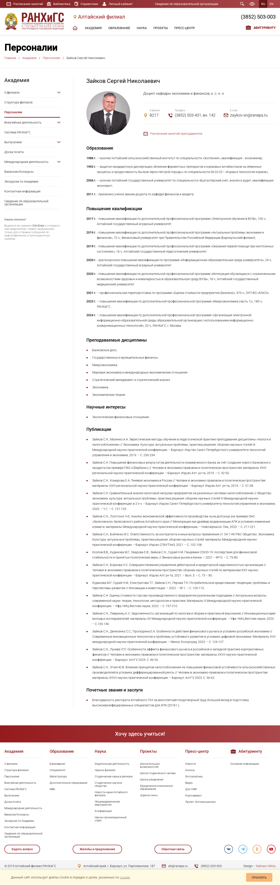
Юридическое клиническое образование (156, 787)
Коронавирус (193, 795)
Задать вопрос (22, 849)
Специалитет (58, 770)
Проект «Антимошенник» (200, 801)
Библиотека (61, 4)
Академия (29, 57)
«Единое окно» (149, 795)
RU (263, 4)
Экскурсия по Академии (21, 181)
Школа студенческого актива (157, 773)
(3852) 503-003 (258, 16)
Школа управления (151, 779)
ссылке (125, 877)
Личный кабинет (121, 4)
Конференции (103, 811)
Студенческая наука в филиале (114, 776)
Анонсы (190, 770)
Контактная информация (22, 191)
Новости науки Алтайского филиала (111, 794)
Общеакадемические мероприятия (107, 803)
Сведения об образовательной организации (186, 4)
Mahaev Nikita (266, 866)
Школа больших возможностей (150, 765)
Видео (189, 782)
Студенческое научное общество (108, 784)
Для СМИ (191, 789)
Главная (10, 57)
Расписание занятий (28, 4)
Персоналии (51, 57)
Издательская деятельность (112, 763)
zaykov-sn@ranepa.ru (249, 115)
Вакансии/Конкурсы (19, 171)
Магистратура (58, 776)
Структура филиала (18, 102)
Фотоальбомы (194, 776)
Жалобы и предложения (97, 849)
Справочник (89, 4)
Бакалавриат (57, 763)
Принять (259, 877)
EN (271, 4)
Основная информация (244, 763)
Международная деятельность (26, 162)
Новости (190, 763)
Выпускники (13, 142)
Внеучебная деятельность (23, 122)
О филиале (11, 92)
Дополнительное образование (68, 782)
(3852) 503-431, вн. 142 (195, 115)
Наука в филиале (105, 770)
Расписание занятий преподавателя (176, 133)
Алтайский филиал (101, 16)
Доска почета (14, 152)
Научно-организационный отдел (110, 819)
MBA (52, 789)
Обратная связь (173, 849)
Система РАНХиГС (17, 132)
